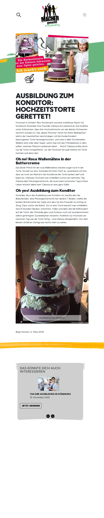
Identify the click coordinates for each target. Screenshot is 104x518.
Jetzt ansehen (31, 405)
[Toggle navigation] (84, 15)
